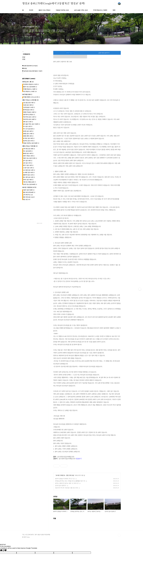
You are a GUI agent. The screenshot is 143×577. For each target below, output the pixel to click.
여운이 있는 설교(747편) (30, 158)
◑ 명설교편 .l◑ (28, 82)
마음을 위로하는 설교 (62, 10)
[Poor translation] (4, 550)
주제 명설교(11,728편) (100, 10)
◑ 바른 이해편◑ (60, 475)
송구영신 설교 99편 (28, 138)
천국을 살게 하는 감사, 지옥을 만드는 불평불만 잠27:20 (70, 481)
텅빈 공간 (26, 199)
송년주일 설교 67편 (28, 141)
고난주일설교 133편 (29, 107)
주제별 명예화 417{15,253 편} (31, 97)
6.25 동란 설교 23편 (29, 170)
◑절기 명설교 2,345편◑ (30, 100)
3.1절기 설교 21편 (28, 168)
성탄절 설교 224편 (28, 133)
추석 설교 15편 (27, 126)
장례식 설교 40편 (28, 179)
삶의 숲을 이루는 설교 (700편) (31, 124)
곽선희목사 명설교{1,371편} (31, 84)
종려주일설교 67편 (28, 110)
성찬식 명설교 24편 (28, 156)
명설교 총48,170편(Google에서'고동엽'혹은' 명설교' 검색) (53, 3)
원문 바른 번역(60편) (29, 192)
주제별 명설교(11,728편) (30, 89)
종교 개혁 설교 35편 (29, 177)
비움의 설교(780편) (28, 190)
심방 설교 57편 (27, 163)
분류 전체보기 (28, 78)
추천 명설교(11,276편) (30, 91)
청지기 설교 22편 (28, 165)
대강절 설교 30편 (28, 131)
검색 (115, 3)
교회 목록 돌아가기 (103, 53)
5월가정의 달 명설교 (29, 114)
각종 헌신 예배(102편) (29, 182)
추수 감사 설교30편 (28, 129)
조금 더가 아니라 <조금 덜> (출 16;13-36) (66, 488)
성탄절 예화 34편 (28, 136)
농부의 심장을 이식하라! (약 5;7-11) (65, 479)
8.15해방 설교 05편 (29, 172)
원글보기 (79, 459)
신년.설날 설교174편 (29, 102)
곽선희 (31, 10)
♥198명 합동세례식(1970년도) (30, 66)
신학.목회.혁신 (28, 195)
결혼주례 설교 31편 (28, 175)
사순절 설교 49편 (28, 105)
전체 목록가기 (70, 53)
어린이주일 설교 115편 (29, 117)
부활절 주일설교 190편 (29, 112)
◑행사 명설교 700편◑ (30, 146)
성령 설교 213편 (28, 121)
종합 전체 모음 (70, 475)
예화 (114, 10)
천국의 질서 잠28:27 (60, 485)
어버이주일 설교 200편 (29, 119)
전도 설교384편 (28, 151)
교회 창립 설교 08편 (29, 148)
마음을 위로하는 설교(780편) (31, 143)
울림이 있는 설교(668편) (30, 87)
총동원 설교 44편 (28, 153)
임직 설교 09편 (27, 160)
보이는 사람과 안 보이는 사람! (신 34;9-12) (67, 483)
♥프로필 (24, 68)
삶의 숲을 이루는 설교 (81, 10)
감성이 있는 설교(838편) (30, 184)
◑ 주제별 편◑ (27, 94)
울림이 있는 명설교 (44, 10)
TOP (119, 535)
